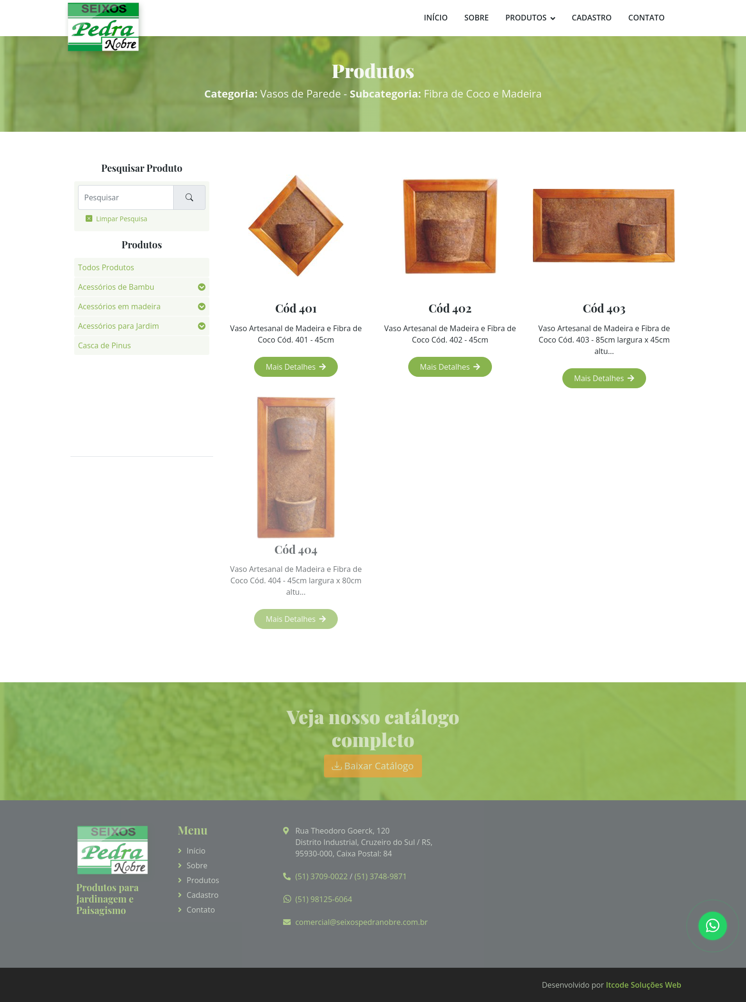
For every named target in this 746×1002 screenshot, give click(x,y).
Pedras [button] (90, 404)
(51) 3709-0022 (321, 876)
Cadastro (592, 17)
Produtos (526, 17)
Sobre (476, 17)
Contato (646, 17)
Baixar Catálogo (372, 765)
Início (436, 17)
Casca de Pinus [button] (104, 345)
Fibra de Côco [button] (102, 365)
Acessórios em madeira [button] (119, 306)
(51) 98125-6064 (323, 899)
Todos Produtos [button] (106, 267)
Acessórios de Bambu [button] (116, 287)
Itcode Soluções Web (643, 985)
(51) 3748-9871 (380, 876)
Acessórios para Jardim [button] (118, 326)
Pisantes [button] (93, 423)
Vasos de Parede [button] (107, 443)
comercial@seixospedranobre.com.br (361, 922)
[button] (202, 287)
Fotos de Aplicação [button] (111, 384)
